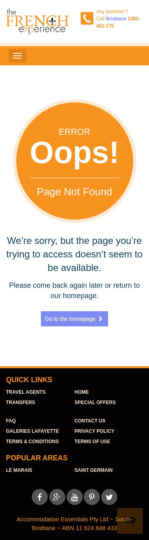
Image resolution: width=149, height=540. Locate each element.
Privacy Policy (94, 431)
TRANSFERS (20, 402)
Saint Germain (94, 470)
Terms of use (92, 441)
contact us (90, 421)
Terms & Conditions (32, 441)
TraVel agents (26, 392)
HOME (82, 392)
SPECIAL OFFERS (95, 402)
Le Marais (19, 470)
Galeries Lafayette (32, 431)
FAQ (11, 421)
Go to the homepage (74, 319)
